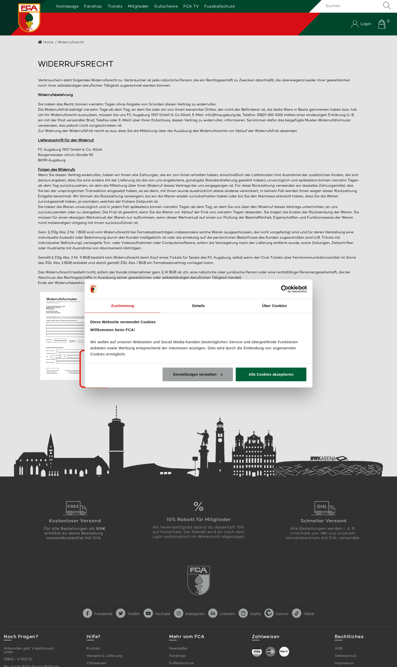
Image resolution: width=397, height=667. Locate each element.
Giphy (250, 614)
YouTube (157, 614)
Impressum (344, 663)
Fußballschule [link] (181, 663)
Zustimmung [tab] (122, 305)
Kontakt (93, 648)
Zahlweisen (96, 663)
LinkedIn (221, 614)
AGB (338, 648)
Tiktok (303, 614)
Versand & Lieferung (104, 656)
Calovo (276, 614)
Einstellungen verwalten (198, 374)
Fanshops (177, 656)
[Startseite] (23, 17)
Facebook (97, 614)
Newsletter (178, 648)
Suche (387, 5)
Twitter (128, 614)
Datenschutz (345, 656)
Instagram (189, 614)
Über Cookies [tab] (274, 305)
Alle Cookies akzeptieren (271, 374)
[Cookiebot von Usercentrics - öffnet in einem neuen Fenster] (285, 289)
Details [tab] (198, 305)
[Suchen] (357, 6)
